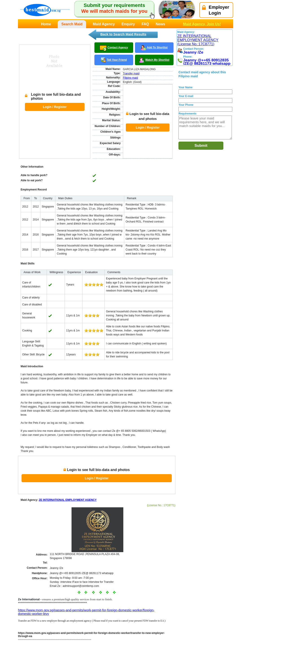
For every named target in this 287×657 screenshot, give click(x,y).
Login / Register (55, 96)
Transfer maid (131, 73)
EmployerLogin (215, 10)
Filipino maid (130, 77)
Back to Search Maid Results (123, 34)
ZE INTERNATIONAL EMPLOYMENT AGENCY (68, 478)
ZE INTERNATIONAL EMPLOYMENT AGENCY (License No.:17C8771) (197, 40)
